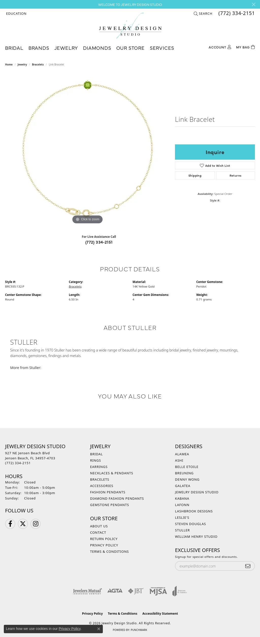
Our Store (130, 47)
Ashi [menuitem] (179, 460)
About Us (99, 526)
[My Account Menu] (220, 47)
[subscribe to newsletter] (247, 566)
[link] (236, 13)
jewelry (22, 64)
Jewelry (66, 47)
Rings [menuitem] (95, 460)
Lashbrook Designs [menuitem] (194, 511)
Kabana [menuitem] (182, 498)
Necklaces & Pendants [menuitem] (111, 473)
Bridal (14, 47)
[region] (87, 149)
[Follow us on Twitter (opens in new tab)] (23, 524)
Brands (38, 47)
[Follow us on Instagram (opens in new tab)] (35, 524)
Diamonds (97, 47)
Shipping (194, 175)
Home (9, 64)
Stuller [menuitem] (182, 530)
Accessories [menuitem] (101, 485)
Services (162, 47)
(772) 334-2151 (99, 242)
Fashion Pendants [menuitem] (107, 492)
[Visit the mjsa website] (158, 591)
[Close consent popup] (98, 628)
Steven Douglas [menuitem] (190, 524)
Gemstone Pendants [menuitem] (109, 504)
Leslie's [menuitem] (182, 517)
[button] (16, 13)
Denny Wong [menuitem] (187, 479)
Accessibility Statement (160, 613)
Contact (98, 532)
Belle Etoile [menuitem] (186, 466)
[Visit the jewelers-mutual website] (87, 591)
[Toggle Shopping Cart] (245, 47)
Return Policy (104, 539)
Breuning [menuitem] (184, 473)
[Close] (253, 4)
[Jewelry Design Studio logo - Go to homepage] (130, 25)
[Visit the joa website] (179, 591)
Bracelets (38, 64)
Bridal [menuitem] (96, 454)
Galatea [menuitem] (182, 485)
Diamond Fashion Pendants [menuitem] (117, 498)
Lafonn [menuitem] (182, 504)
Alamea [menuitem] (182, 454)
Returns (236, 175)
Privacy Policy (104, 545)
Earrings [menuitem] (99, 466)
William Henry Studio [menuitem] (196, 536)
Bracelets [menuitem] (99, 479)
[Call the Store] (18, 463)
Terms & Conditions (109, 551)
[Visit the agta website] (115, 591)
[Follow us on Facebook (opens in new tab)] (10, 524)
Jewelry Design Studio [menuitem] (196, 492)
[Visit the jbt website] (136, 591)
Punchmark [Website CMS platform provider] (139, 630)
